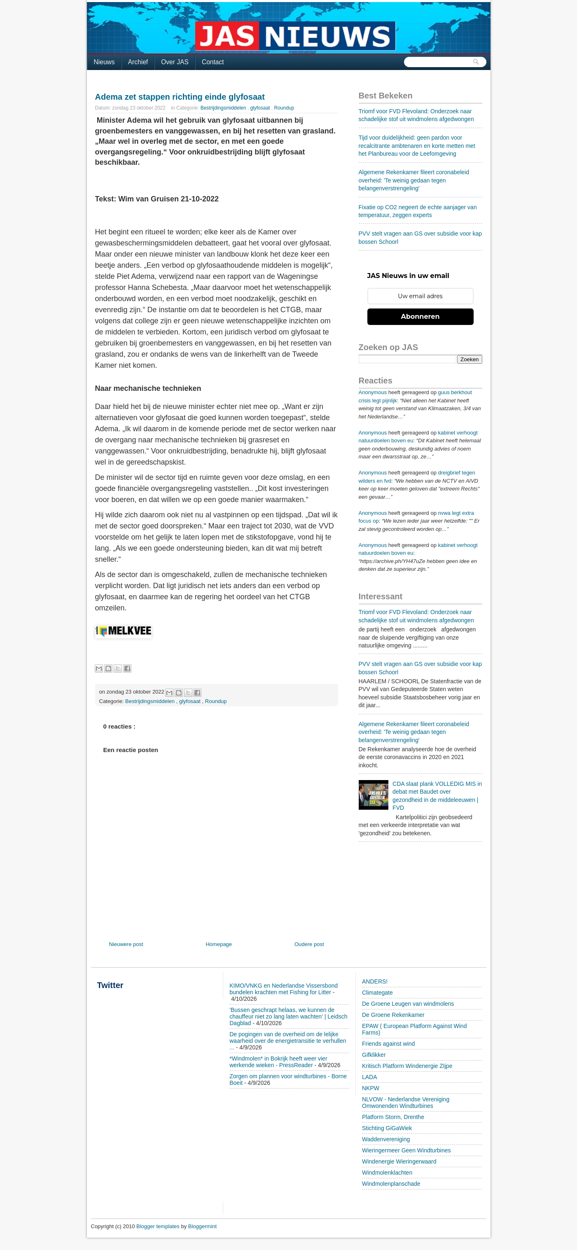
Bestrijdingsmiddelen (224, 108)
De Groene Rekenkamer (393, 1015)
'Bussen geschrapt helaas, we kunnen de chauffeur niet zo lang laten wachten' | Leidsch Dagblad (288, 1016)
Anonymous (373, 392)
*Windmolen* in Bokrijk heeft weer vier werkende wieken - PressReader (278, 1061)
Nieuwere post (126, 944)
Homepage (219, 944)
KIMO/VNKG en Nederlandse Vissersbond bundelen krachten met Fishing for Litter (283, 988)
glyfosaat (260, 108)
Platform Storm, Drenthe (393, 1117)
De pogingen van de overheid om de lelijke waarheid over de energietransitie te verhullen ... (287, 1041)
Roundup (284, 108)
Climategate (377, 992)
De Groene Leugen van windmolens (408, 1003)
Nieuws (104, 61)
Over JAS (175, 61)
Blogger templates (158, 1226)
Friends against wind (388, 1043)
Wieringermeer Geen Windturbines (406, 1150)
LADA (369, 1077)
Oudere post (309, 944)
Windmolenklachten (387, 1172)
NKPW (370, 1088)
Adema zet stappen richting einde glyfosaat (180, 97)
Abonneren (420, 316)
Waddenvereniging (386, 1139)
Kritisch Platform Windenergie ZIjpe (407, 1066)
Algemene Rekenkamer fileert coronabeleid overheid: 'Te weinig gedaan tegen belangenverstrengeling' (414, 180)
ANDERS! (375, 981)
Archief (138, 61)
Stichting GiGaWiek (387, 1128)
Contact (213, 61)
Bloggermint (202, 1226)
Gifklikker (374, 1054)
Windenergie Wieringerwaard (399, 1161)
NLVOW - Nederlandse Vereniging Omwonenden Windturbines (405, 1102)
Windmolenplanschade (391, 1183)
